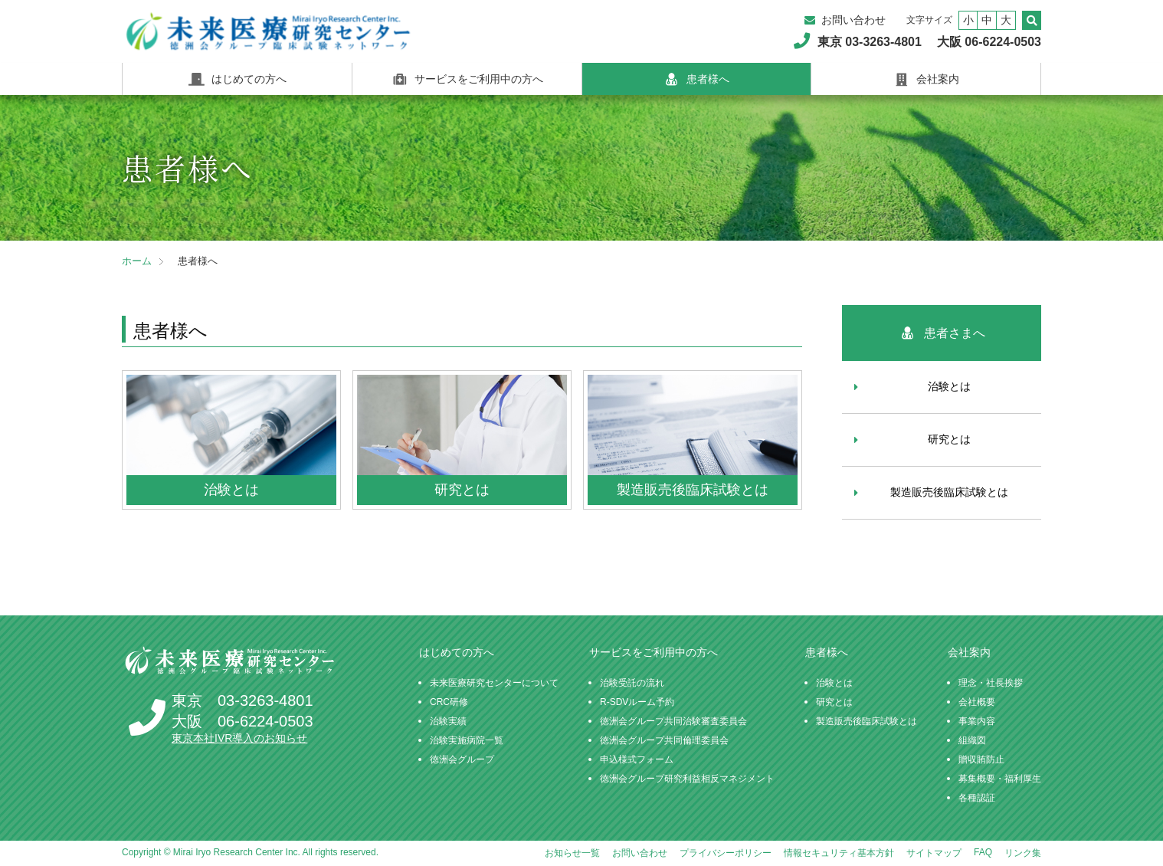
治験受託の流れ (632, 682)
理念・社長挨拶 (990, 682)
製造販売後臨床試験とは (949, 492)
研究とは (949, 439)
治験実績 (448, 721)
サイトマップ (934, 853)
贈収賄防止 (981, 759)
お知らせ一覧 (572, 853)
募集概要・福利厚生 (999, 778)
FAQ (983, 852)
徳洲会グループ (462, 759)
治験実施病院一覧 (466, 740)
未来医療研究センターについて (494, 682)
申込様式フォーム (636, 759)
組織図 (972, 740)
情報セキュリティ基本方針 (839, 853)
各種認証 (976, 797)
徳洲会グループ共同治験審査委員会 (673, 721)
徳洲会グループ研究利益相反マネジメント (687, 778)
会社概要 (976, 702)
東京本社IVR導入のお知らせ (239, 738)
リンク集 (1022, 853)
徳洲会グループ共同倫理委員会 (664, 740)
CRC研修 (449, 702)
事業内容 (976, 721)
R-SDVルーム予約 (637, 702)
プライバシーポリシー (726, 853)
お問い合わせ (853, 20)
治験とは (949, 386)
